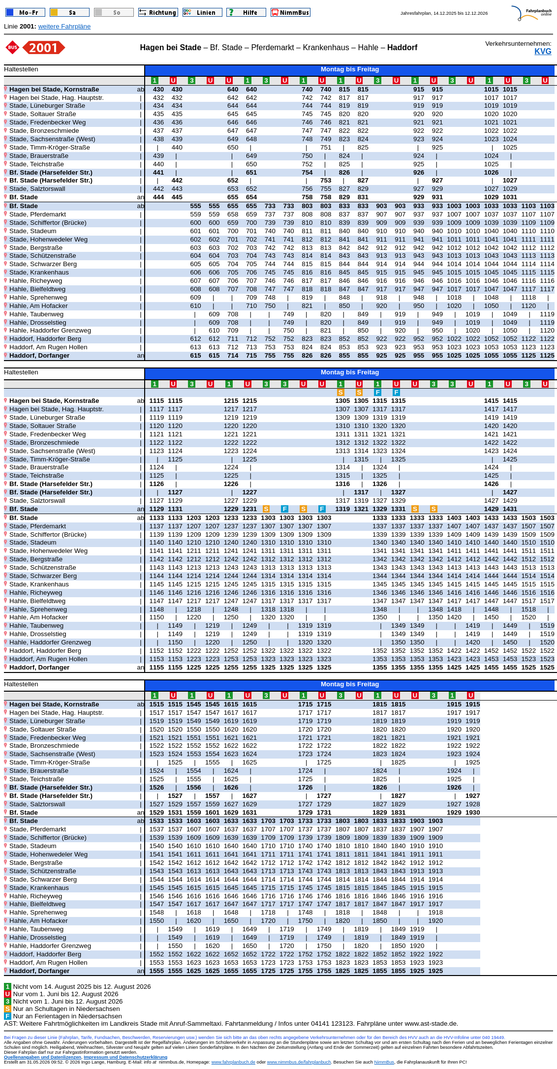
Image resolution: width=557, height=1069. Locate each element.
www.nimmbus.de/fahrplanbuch (299, 1062)
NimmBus (384, 1062)
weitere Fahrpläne (64, 26)
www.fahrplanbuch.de (233, 1062)
